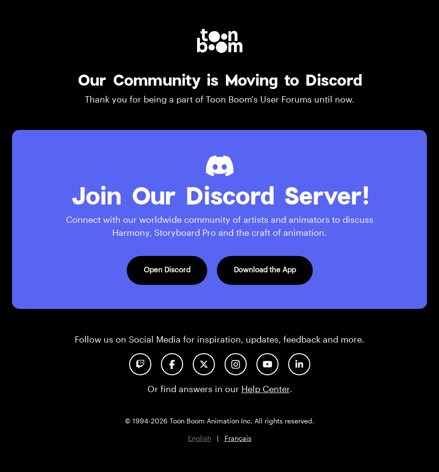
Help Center (265, 388)
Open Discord (167, 269)
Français (238, 438)
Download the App (265, 269)
